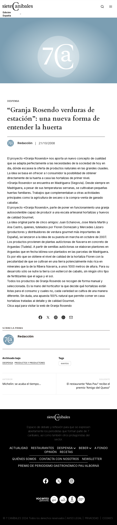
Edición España (7, 14)
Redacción (26, 336)
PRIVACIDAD (92, 518)
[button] (110, 6)
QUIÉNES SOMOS (24, 459)
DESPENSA (65, 448)
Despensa (13, 101)
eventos (65, 363)
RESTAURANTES (42, 448)
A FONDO (101, 448)
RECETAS (66, 452)
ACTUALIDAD (18, 448)
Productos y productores (30, 362)
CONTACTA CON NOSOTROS (59, 459)
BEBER (83, 448)
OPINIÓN (50, 452)
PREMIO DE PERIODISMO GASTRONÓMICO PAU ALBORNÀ (58, 466)
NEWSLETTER (92, 459)
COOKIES (107, 518)
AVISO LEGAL (74, 518)
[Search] (102, 6)
